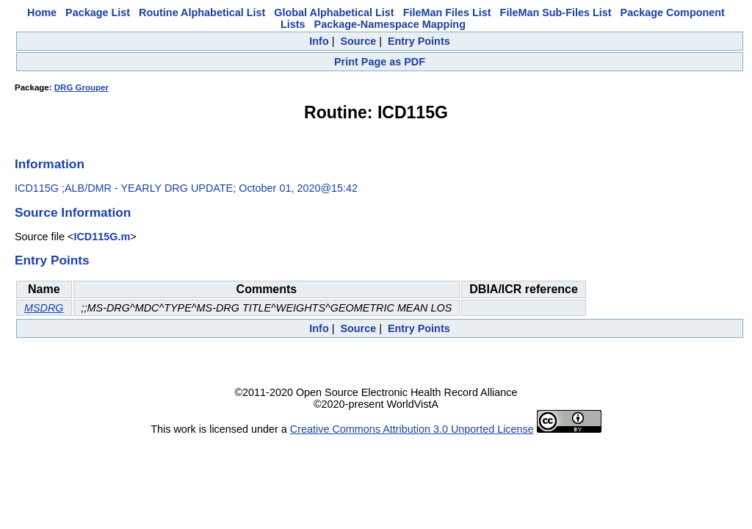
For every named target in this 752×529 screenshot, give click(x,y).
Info (318, 41)
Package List (97, 12)
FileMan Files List (447, 12)
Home (42, 12)
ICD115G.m (101, 236)
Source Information (73, 212)
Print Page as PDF (379, 62)
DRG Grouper (81, 87)
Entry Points (419, 41)
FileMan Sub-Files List (556, 12)
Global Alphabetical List (334, 12)
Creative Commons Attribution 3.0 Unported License (412, 429)
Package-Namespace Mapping (390, 24)
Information (49, 163)
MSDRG (44, 308)
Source (358, 41)
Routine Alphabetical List (202, 12)
